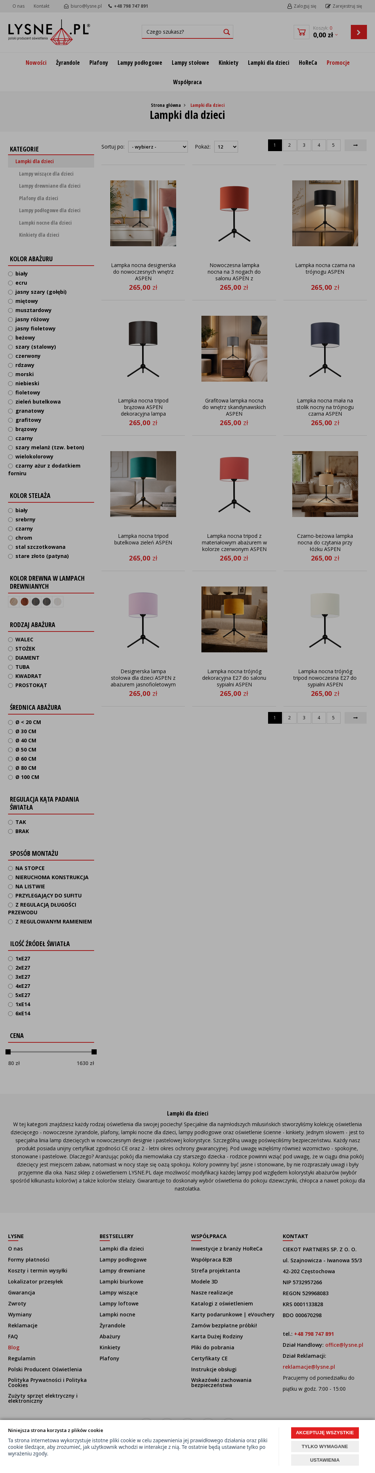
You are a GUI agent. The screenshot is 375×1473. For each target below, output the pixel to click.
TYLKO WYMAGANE (325, 1446)
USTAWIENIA (325, 1460)
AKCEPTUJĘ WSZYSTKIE (325, 1432)
